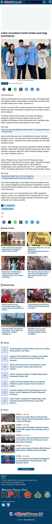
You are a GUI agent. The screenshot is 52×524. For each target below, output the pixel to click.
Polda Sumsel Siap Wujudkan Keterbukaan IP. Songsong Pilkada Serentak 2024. (12, 249)
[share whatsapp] (15, 90)
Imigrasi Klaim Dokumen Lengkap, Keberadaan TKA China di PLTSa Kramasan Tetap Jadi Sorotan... (29, 358)
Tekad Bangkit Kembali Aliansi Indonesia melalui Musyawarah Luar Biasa (38, 306)
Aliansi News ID (29, 520)
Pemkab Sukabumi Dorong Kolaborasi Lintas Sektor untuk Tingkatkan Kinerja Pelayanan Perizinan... (28, 392)
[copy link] (38, 90)
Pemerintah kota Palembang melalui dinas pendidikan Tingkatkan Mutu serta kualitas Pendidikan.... (12, 274)
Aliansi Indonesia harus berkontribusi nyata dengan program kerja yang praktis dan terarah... (13, 307)
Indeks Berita (26, 469)
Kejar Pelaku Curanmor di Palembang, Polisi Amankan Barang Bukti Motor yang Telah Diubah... (28, 401)
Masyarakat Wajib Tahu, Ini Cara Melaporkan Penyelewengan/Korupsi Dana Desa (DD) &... (39, 250)
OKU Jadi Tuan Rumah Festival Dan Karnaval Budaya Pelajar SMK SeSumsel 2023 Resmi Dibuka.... (38, 274)
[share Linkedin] (32, 90)
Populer (5, 343)
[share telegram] (26, 90)
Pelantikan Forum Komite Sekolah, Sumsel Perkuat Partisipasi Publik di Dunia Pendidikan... (37, 331)
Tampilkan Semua (7, 209)
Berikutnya (10, 205)
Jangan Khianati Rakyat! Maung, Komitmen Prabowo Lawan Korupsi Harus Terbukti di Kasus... (27, 384)
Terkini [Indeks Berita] (5, 410)
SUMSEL (4, 83)
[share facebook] (4, 90)
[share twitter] (9, 90)
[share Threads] (21, 90)
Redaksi (4, 476)
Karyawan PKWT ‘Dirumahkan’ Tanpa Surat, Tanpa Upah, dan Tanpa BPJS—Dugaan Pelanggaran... (12, 331)
